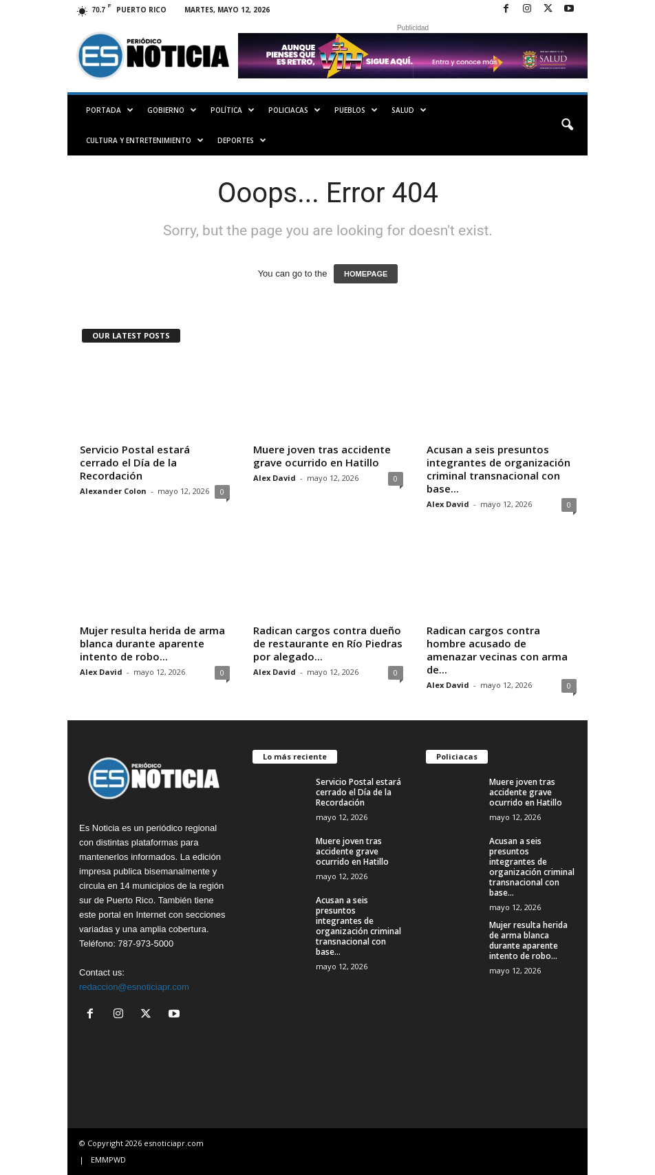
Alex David (274, 478)
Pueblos (356, 110)
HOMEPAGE (365, 274)
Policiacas (294, 110)
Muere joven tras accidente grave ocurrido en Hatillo (322, 455)
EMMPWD (108, 1159)
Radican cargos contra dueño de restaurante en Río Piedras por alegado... (327, 643)
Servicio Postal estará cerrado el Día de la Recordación (135, 462)
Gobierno (172, 110)
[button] (567, 125)
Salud (409, 110)
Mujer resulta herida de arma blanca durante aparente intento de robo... (152, 643)
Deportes (241, 140)
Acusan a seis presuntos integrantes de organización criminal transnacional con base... (498, 468)
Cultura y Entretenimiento (145, 140)
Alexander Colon (113, 491)
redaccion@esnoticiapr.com (134, 987)
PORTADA (109, 110)
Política (233, 110)
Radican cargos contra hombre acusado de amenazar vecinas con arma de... (497, 649)
